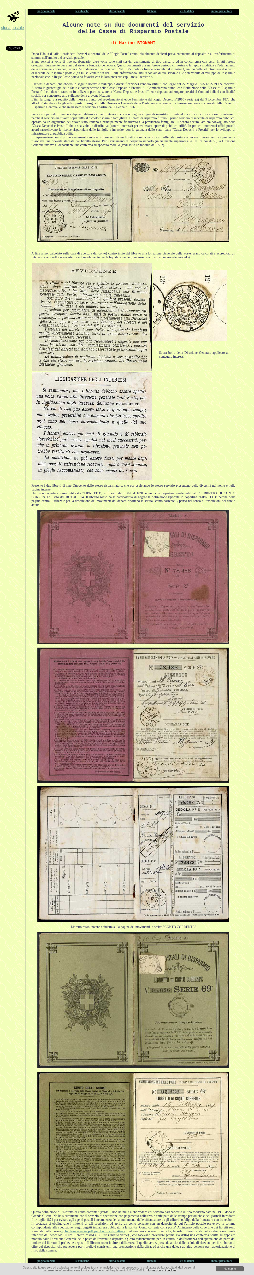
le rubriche (82, 11)
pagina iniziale (46, 11)
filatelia (152, 11)
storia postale (12, 28)
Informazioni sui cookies (161, 1270)
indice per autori (221, 11)
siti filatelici (186, 11)
